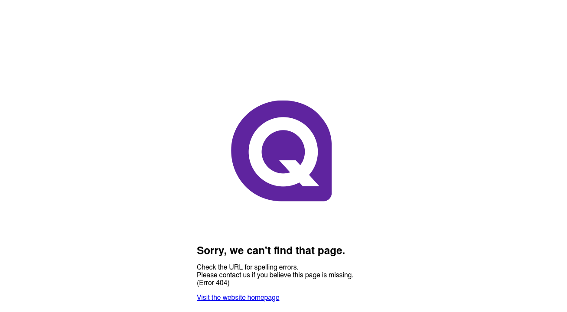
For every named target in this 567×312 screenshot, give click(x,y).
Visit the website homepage (238, 297)
